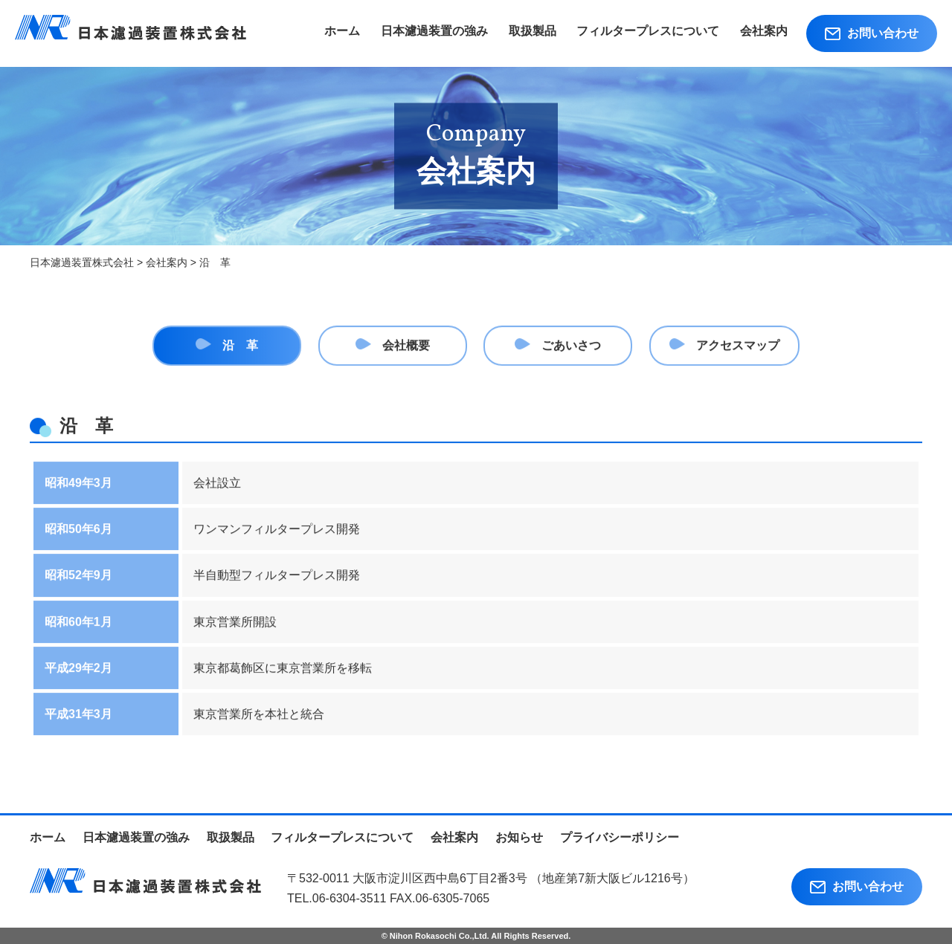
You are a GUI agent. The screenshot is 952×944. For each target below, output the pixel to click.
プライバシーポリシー (619, 837)
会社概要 (406, 346)
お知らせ (519, 837)
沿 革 (240, 346)
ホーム (342, 31)
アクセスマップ (737, 346)
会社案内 (764, 31)
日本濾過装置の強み (434, 31)
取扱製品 (532, 31)
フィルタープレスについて (647, 31)
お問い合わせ (872, 33)
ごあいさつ (571, 346)
